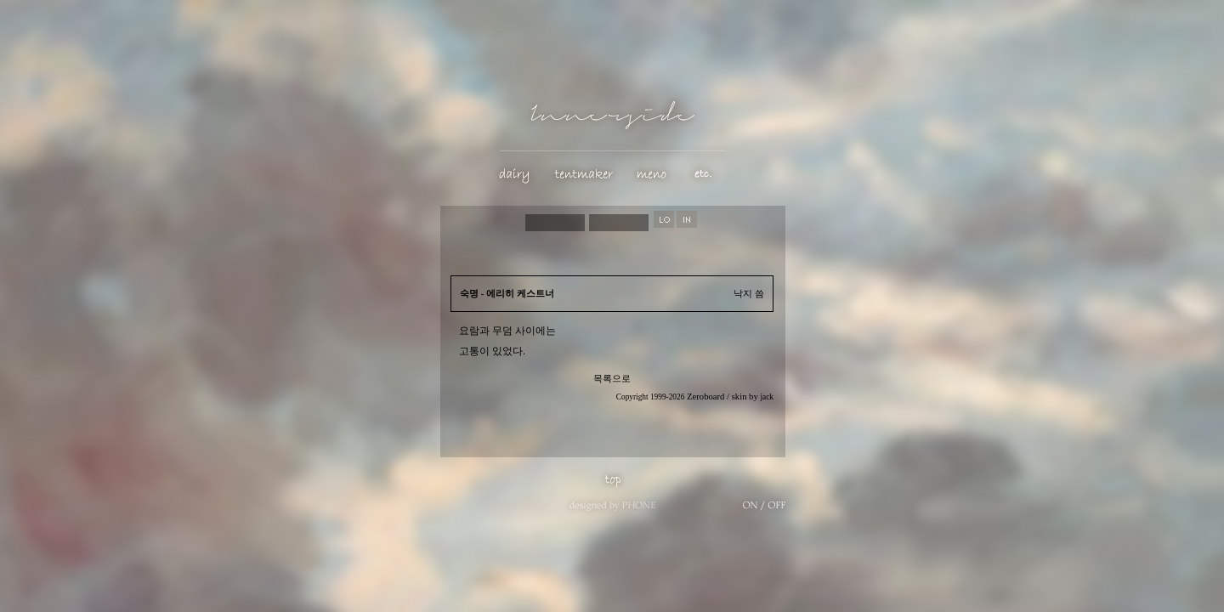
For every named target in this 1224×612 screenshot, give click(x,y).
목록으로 (612, 378)
